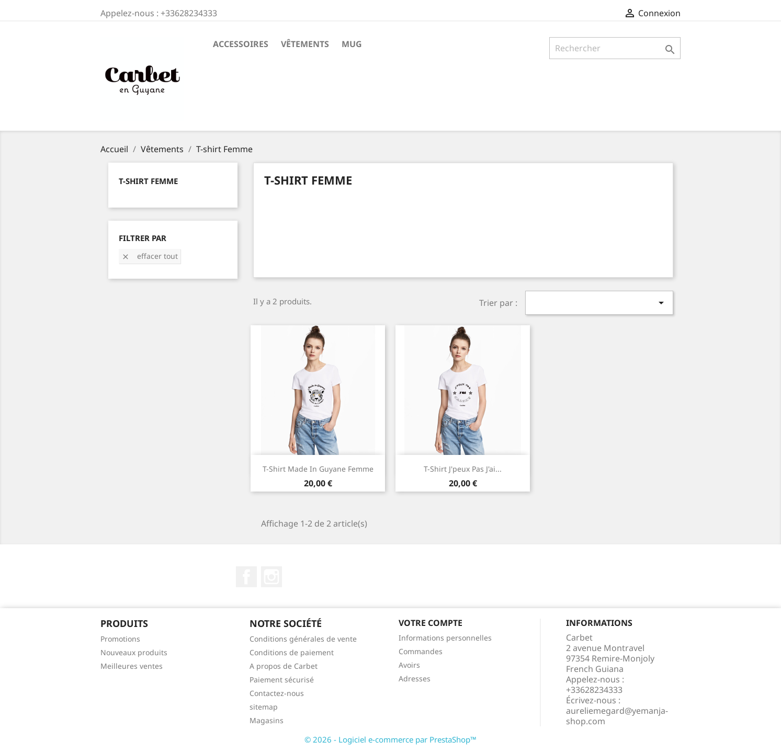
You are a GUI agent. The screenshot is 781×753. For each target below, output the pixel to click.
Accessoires (240, 44)
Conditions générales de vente (303, 639)
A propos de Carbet (284, 666)
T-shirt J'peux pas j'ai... (463, 469)
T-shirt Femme (148, 181)
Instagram (271, 576)
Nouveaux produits (133, 652)
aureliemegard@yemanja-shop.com (617, 716)
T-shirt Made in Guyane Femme (318, 469)
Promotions (120, 639)
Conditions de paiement (292, 652)
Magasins (267, 720)
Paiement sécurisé (282, 679)
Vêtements (305, 44)
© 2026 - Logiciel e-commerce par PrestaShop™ (390, 739)
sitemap (264, 707)
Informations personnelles (445, 638)
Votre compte (430, 623)
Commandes (421, 651)
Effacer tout (149, 256)
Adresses (415, 678)
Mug (352, 44)
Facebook (246, 576)
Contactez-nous (277, 693)
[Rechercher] (615, 48)
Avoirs (409, 665)
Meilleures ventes (131, 666)
